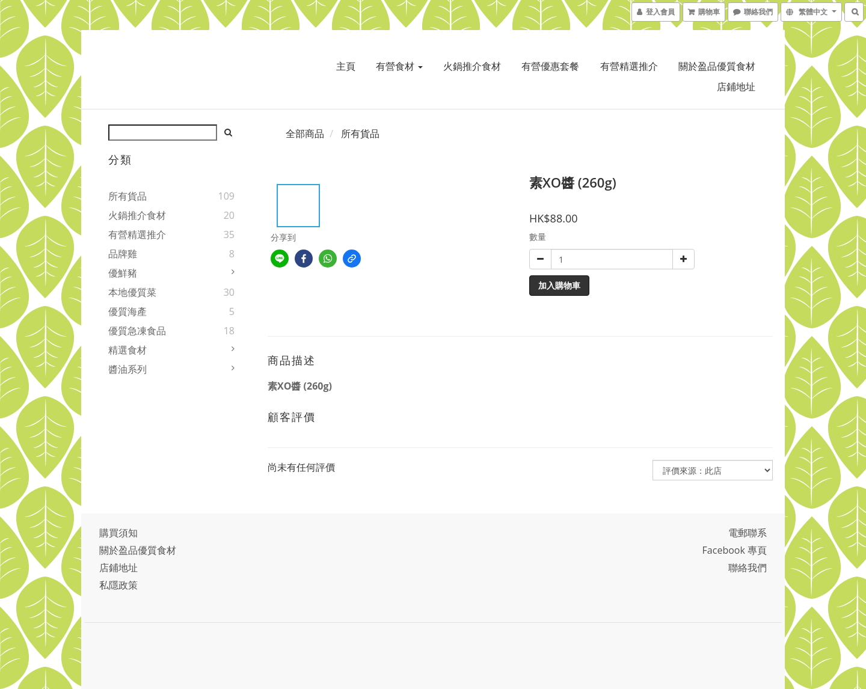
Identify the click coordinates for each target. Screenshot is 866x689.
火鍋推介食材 (472, 66)
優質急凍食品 (137, 330)
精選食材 (127, 350)
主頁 (345, 66)
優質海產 (127, 311)
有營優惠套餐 (550, 66)
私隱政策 (118, 585)
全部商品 (305, 133)
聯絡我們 (747, 567)
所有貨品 (127, 196)
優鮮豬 (122, 273)
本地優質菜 (132, 292)
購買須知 (118, 532)
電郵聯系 (747, 532)
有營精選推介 (629, 66)
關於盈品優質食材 (716, 66)
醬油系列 (127, 369)
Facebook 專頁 (734, 550)
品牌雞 (122, 253)
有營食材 (399, 66)
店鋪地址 (736, 86)
